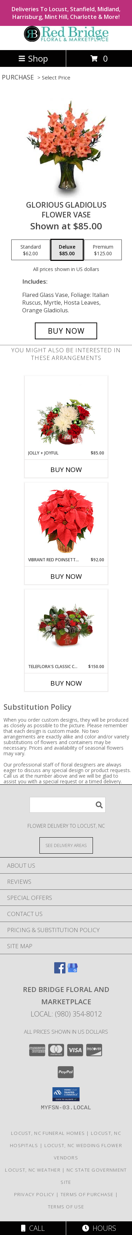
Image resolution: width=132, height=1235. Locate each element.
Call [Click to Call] (33, 1228)
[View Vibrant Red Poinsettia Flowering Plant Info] (66, 519)
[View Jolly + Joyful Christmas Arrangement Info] (66, 412)
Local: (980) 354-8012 (66, 1014)
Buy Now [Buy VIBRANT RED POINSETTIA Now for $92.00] (66, 576)
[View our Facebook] (59, 971)
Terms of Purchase (87, 1194)
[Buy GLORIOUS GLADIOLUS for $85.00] (66, 330)
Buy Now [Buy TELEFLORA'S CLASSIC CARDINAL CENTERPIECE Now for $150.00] (66, 683)
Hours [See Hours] (99, 1228)
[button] (66, 1094)
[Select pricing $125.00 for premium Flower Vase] (102, 250)
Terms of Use (66, 1206)
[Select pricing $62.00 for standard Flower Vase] (31, 250)
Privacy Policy (34, 1194)
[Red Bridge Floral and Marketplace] (66, 39)
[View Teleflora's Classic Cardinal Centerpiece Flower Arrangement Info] (66, 626)
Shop (33, 58)
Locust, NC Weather (32, 1170)
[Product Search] (68, 805)
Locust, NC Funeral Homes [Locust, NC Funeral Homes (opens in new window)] (48, 1133)
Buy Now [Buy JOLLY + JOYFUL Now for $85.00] (66, 469)
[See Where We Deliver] (66, 845)
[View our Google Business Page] (72, 971)
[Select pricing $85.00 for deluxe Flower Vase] (67, 250)
